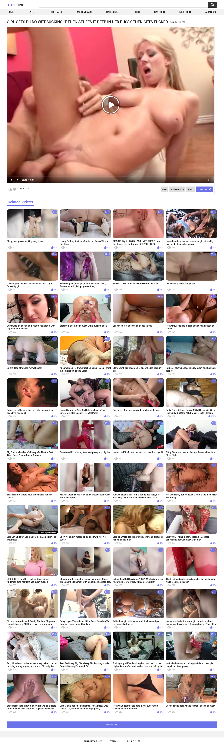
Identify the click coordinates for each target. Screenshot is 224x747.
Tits (15, 5)
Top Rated (56, 12)
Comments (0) (204, 189)
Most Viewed (84, 12)
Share (191, 189)
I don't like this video (14, 189)
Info (164, 189)
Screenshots (177, 189)
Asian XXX (211, 12)
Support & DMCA (93, 741)
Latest (33, 12)
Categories (112, 12)
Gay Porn (159, 12)
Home (11, 12)
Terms (114, 741)
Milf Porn (185, 12)
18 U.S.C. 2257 (132, 741)
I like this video (10, 189)
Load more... (112, 724)
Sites (137, 12)
